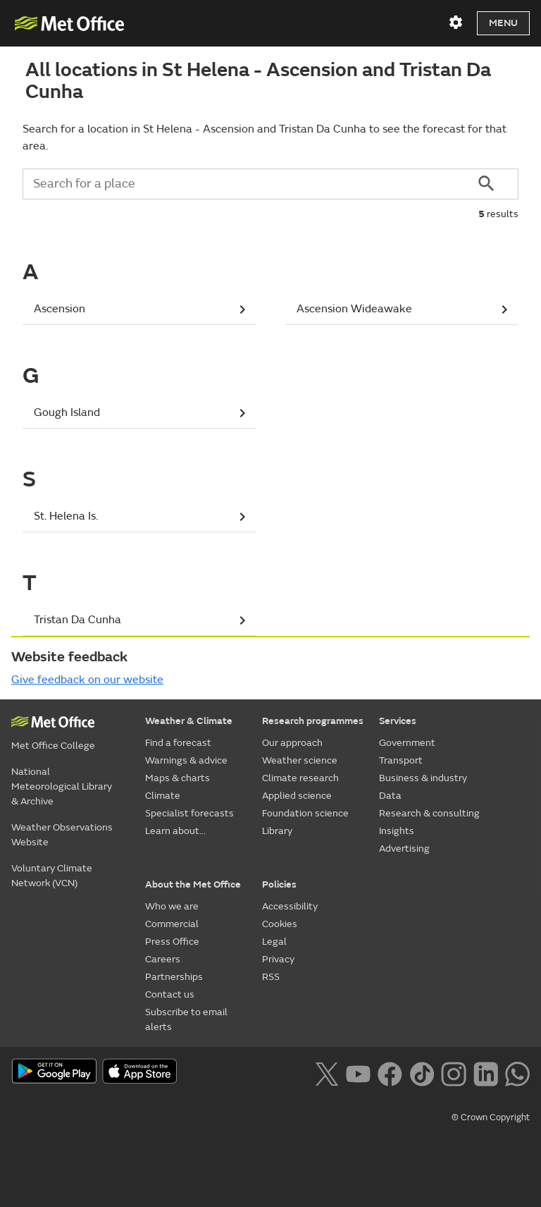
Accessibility (290, 906)
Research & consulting (429, 813)
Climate (162, 796)
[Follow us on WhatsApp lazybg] (517, 1072)
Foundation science (305, 813)
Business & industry (423, 778)
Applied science (297, 796)
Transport (401, 760)
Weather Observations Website (62, 834)
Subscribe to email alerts (186, 1019)
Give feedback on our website (87, 680)
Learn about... (175, 831)
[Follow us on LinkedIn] (485, 1072)
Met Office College (53, 746)
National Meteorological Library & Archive (61, 786)
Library (277, 831)
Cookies (279, 924)
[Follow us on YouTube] (358, 1072)
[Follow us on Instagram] (453, 1072)
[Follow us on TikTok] (421, 1072)
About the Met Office (193, 884)
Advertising (404, 848)
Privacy (278, 959)
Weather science (299, 760)
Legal (274, 942)
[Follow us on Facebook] (390, 1072)
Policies (279, 884)
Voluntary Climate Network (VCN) (51, 875)
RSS (271, 977)
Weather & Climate (188, 721)
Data (390, 796)
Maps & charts (177, 778)
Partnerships (174, 977)
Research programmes (312, 721)
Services (397, 721)
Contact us (169, 994)
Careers (162, 959)
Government (407, 743)
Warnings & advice (186, 760)
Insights (396, 831)
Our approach (292, 743)
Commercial (172, 924)
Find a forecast (178, 743)
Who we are (172, 906)
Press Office (172, 942)
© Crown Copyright (491, 1117)
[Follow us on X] (326, 1072)
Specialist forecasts (189, 813)
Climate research (300, 778)
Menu (503, 23)
